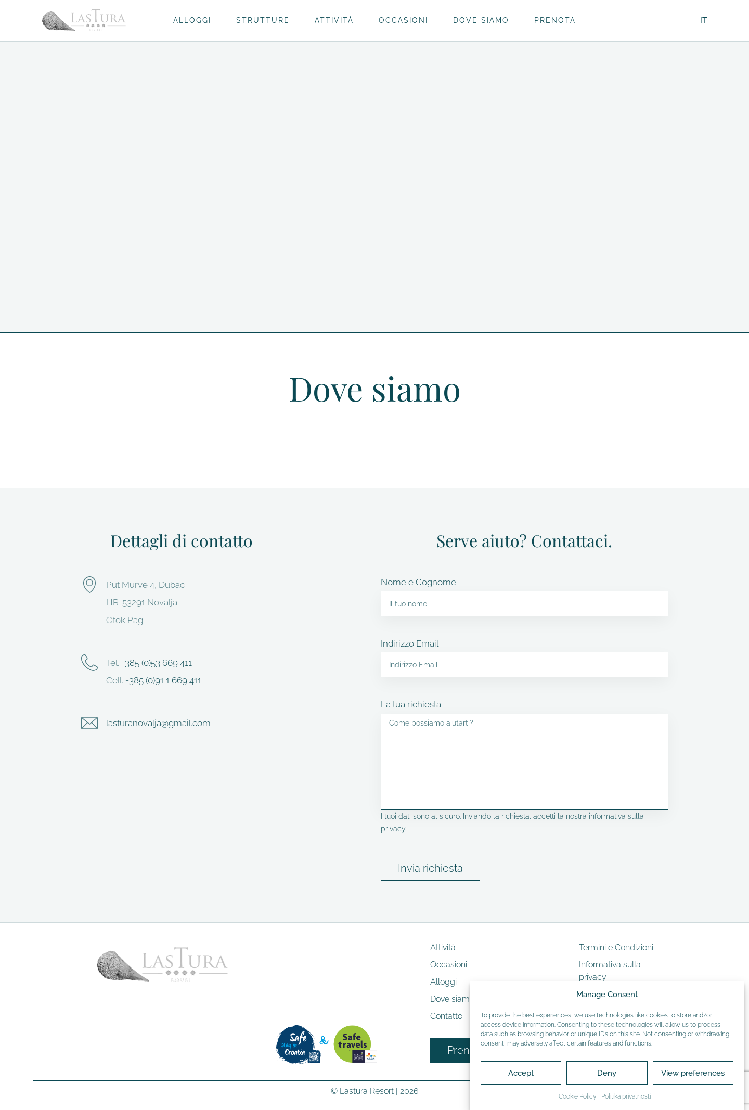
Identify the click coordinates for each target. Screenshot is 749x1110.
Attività (334, 20)
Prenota (555, 20)
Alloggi (192, 20)
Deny (606, 1073)
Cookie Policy (577, 1096)
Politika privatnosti (626, 1096)
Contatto (446, 1016)
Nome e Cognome (418, 582)
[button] (374, 177)
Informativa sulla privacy (610, 971)
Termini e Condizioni (616, 947)
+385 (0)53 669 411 (156, 662)
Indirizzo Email (409, 643)
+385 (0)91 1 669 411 (163, 680)
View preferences (693, 1073)
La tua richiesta (411, 704)
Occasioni (403, 20)
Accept (521, 1073)
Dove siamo (481, 20)
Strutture (263, 20)
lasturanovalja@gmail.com (158, 723)
